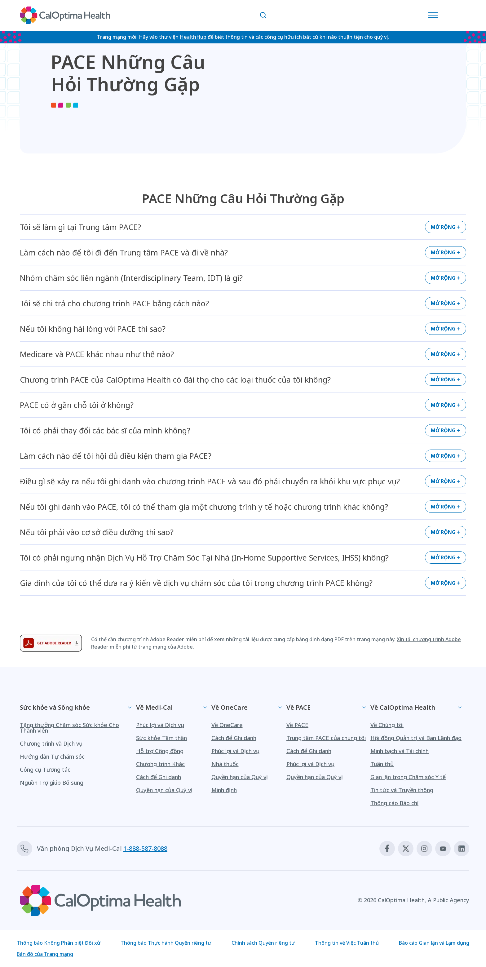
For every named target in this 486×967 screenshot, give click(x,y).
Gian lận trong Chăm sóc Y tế (408, 777)
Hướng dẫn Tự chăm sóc (52, 756)
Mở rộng (443, 227)
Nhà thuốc (225, 764)
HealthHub (193, 36)
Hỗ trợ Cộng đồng (159, 751)
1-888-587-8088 (145, 848)
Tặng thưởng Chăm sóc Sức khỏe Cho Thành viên (69, 727)
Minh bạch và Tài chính (399, 751)
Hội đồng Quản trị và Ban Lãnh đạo (416, 738)
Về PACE (298, 707)
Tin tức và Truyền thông (401, 790)
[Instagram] (424, 848)
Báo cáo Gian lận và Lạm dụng (434, 942)
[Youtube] (443, 848)
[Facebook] (387, 848)
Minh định (224, 790)
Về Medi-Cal (154, 707)
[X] (405, 848)
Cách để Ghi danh (158, 777)
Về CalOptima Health (402, 707)
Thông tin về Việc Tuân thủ (347, 942)
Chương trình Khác (160, 764)
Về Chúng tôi (387, 725)
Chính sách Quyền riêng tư (263, 942)
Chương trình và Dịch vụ (51, 743)
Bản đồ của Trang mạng (45, 954)
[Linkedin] (461, 848)
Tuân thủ (382, 764)
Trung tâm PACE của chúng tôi (326, 738)
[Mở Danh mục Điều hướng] (434, 15)
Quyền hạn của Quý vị (164, 790)
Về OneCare (229, 707)
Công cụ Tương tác (45, 769)
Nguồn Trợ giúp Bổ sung (51, 782)
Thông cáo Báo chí (394, 803)
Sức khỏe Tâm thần (161, 738)
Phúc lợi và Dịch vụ (160, 725)
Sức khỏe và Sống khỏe (55, 707)
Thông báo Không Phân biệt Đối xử (58, 942)
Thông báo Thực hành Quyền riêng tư (166, 942)
